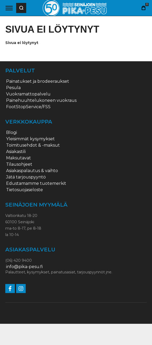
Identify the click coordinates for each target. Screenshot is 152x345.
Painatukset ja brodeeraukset (37, 81)
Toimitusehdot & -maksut (33, 145)
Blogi (11, 132)
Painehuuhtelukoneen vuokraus (41, 100)
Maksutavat (18, 158)
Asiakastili (16, 151)
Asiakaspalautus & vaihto (32, 170)
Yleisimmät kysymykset (30, 139)
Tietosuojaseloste (24, 189)
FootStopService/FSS (28, 106)
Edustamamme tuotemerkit (36, 183)
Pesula (13, 87)
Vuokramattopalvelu (28, 94)
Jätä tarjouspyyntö (26, 177)
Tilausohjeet (19, 164)
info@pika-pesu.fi (24, 266)
